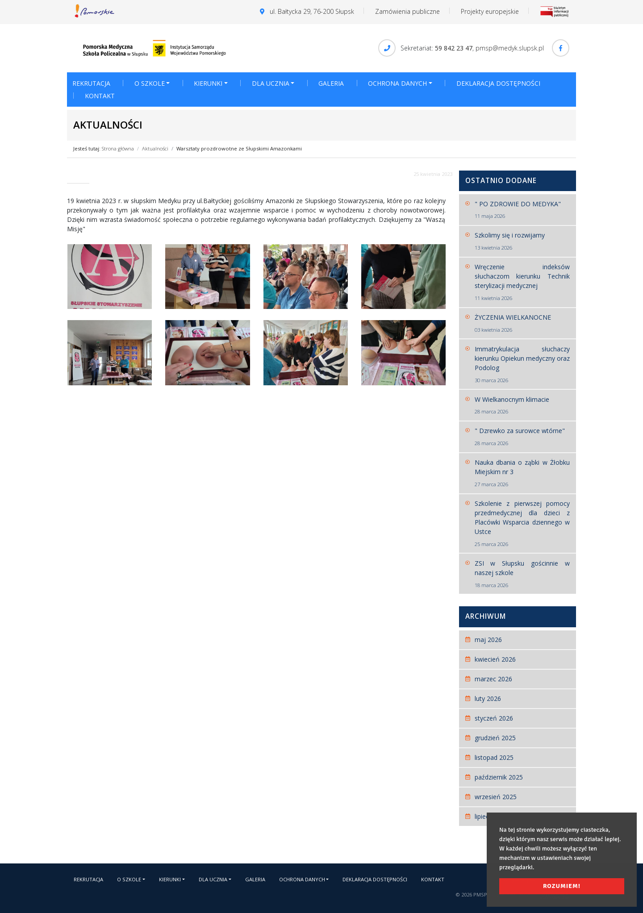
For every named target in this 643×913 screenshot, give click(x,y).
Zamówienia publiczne (407, 11)
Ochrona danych (397, 83)
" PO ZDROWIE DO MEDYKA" (522, 210)
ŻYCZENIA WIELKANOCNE (522, 323)
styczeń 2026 (494, 718)
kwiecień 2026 (495, 659)
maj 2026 (488, 639)
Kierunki (208, 83)
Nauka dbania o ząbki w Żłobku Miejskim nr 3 (522, 473)
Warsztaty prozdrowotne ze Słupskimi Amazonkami (239, 148)
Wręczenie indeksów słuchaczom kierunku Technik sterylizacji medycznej (522, 282)
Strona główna (118, 148)
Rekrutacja (91, 83)
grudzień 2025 (495, 738)
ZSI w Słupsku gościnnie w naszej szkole (522, 574)
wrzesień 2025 (496, 796)
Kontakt (100, 96)
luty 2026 (488, 698)
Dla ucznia (270, 83)
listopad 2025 (494, 757)
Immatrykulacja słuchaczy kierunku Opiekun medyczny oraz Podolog (522, 364)
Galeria (331, 83)
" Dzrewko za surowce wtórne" (522, 436)
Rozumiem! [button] (561, 886)
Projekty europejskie (490, 11)
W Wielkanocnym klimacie (522, 405)
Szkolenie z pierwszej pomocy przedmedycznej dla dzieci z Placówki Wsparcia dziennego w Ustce (522, 523)
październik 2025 (499, 777)
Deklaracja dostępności (498, 83)
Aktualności (155, 148)
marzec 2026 (493, 679)
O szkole (149, 83)
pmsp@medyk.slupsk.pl (510, 48)
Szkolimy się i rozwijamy (522, 241)
